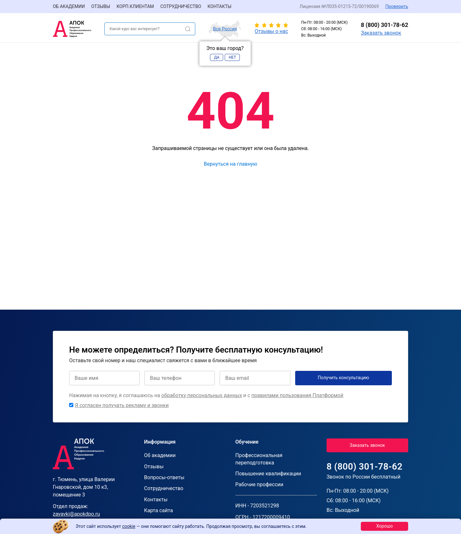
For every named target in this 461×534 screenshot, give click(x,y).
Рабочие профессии (259, 484)
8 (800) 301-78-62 (384, 24)
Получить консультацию (343, 377)
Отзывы (100, 6)
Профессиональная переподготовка (258, 458)
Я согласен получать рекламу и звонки (122, 405)
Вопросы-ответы (164, 477)
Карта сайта (158, 510)
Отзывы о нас (271, 31)
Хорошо (384, 526)
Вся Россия (225, 28)
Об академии (69, 6)
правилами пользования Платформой (297, 395)
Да (216, 57)
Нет (232, 57)
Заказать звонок (381, 33)
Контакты (219, 6)
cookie (128, 526)
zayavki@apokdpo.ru (76, 514)
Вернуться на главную (230, 164)
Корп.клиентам (135, 6)
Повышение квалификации (268, 474)
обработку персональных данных (201, 395)
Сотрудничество (180, 6)
